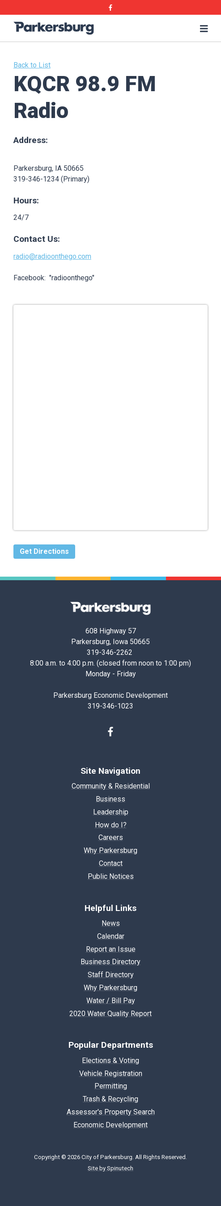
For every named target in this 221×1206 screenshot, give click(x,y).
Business (110, 799)
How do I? (111, 825)
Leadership (110, 812)
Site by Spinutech (110, 1168)
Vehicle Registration (110, 1073)
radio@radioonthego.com (52, 256)
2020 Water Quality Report (110, 1013)
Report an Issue (111, 949)
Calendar (110, 936)
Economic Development (110, 1125)
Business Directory (110, 961)
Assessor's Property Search (111, 1112)
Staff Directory (111, 974)
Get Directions (44, 551)
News (111, 923)
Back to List (32, 65)
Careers (110, 837)
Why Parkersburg (110, 850)
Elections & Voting (110, 1060)
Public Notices (111, 876)
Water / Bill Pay (110, 1000)
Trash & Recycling (110, 1099)
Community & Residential (111, 786)
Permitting (110, 1086)
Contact (111, 863)
